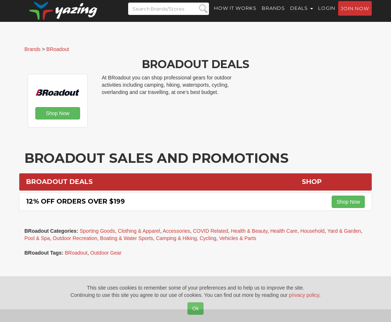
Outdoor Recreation (75, 238)
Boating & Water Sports (126, 238)
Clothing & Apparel (139, 231)
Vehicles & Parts (237, 238)
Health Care (283, 231)
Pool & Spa (37, 238)
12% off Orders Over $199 (75, 201)
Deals (301, 14)
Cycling (208, 238)
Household (312, 231)
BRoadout (76, 253)
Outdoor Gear (106, 253)
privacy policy (304, 295)
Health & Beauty (249, 231)
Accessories (176, 231)
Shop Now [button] (58, 113)
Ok (195, 308)
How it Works (235, 14)
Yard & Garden (344, 231)
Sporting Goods (97, 231)
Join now (355, 15)
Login (326, 14)
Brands (273, 14)
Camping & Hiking (176, 238)
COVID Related (210, 231)
